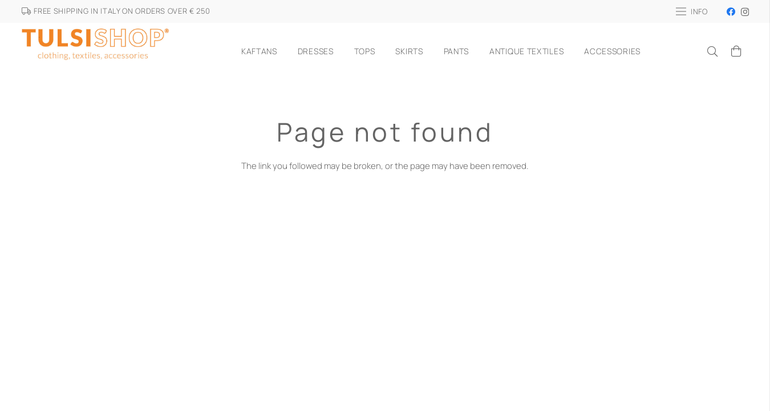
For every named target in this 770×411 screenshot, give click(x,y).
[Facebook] (731, 11)
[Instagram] (745, 12)
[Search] (712, 51)
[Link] (95, 51)
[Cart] (736, 51)
